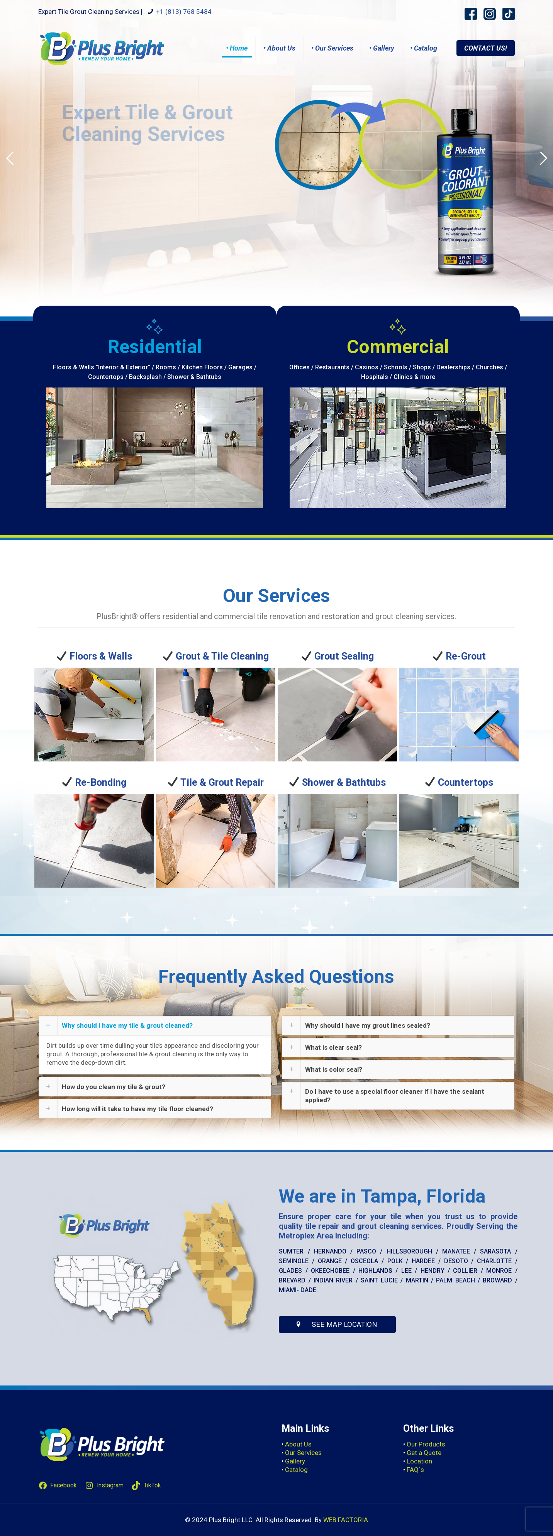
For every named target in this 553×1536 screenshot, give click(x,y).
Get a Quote (424, 1452)
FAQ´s (415, 1469)
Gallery (295, 1461)
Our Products (426, 1444)
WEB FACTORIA (345, 1520)
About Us (298, 1444)
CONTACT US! (485, 48)
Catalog (296, 1469)
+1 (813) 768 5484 (184, 11)
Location (419, 1461)
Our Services (303, 1452)
